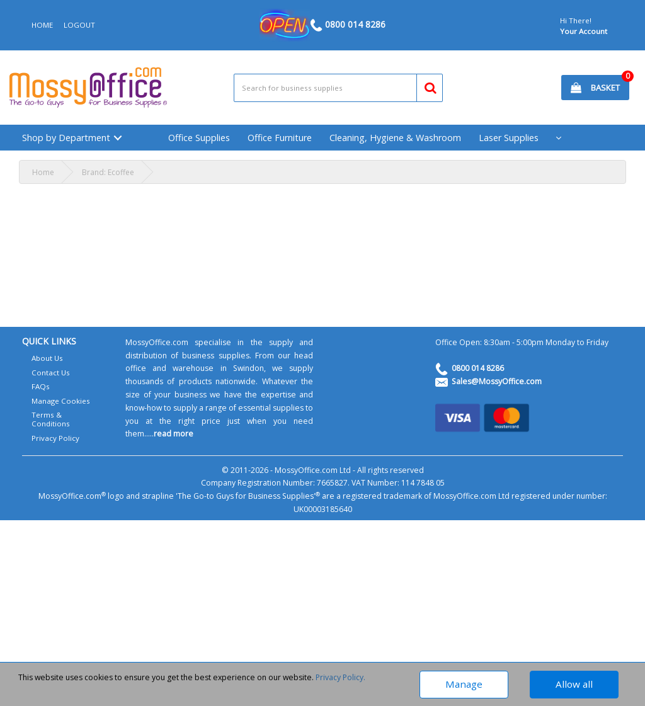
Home (43, 172)
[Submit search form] (425, 85)
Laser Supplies (509, 138)
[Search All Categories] (338, 88)
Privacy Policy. (340, 677)
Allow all (574, 684)
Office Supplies (199, 138)
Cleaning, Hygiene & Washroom (395, 138)
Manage (463, 684)
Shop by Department (66, 138)
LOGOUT (79, 25)
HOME (42, 25)
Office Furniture (280, 138)
